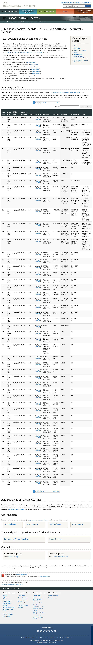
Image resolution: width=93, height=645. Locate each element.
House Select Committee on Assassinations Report (81, 56)
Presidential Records (8, 607)
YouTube (49, 631)
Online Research (9, 593)
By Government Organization (7, 600)
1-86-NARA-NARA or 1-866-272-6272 (46, 642)
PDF (36, 119)
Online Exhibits (7, 616)
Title (83, 114)
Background (77, 48)
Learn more (78, 642)
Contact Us (87, 3)
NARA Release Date (15, 112)
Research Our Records (9, 11)
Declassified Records (38, 606)
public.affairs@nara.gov (60, 557)
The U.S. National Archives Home (19, 4)
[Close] (91, 628)
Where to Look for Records (38, 609)
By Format (5, 598)
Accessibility (31, 638)
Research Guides (39, 593)
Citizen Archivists (66, 3)
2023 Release (32, 524)
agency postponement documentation (41, 520)
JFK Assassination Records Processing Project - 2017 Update (24, 52)
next (54, 103)
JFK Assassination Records (28, 22)
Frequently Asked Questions (17, 539)
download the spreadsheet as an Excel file (66, 92)
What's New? (52, 593)
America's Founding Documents (84, 11)
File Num (56, 114)
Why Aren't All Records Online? (39, 613)
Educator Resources (46, 11)
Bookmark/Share (78, 3)
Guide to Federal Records (37, 603)
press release (31, 62)
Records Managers (23, 605)
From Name (75, 114)
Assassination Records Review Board (81, 61)
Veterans (20, 607)
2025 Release (10, 524)
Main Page (77, 46)
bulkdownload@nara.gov (16, 509)
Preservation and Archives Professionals (22, 601)
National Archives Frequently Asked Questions (37, 599)
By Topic (5, 595)
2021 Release (77, 524)
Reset (88, 107)
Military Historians (22, 598)
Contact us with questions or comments (12, 584)
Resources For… (23, 593)
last (58, 103)
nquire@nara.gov (14, 557)
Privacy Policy (39, 638)
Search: (57, 107)
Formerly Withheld (24, 113)
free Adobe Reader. (22, 574)
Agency (31, 114)
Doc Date (38, 114)
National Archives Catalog (7, 604)
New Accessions (52, 598)
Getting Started (37, 595)
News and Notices (53, 595)
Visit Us (65, 11)
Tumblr (46, 631)
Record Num (9, 113)
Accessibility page (45, 576)
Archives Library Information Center (8, 613)
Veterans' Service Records (28, 11)
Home (4, 22)
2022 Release (55, 524)
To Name (64, 114)
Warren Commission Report (80, 51)
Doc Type (46, 114)
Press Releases (55, 539)
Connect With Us (47, 628)
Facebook (38, 631)
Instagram (44, 631)
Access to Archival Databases (8, 610)
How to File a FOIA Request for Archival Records (38, 617)
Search (88, 6)
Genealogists (21, 595)
